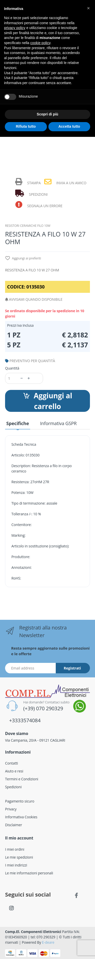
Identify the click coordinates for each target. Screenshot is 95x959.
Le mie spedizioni (19, 857)
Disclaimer (13, 824)
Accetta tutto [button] (69, 126)
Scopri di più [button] (47, 114)
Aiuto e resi (14, 771)
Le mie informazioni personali (29, 873)
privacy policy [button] (14, 28)
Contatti (11, 763)
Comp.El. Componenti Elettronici (33, 931)
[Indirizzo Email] (30, 668)
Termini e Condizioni (21, 779)
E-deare (48, 942)
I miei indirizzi (16, 865)
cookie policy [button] (40, 43)
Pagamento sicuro (19, 801)
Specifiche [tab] (17, 423)
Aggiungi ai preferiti (23, 258)
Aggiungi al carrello (47, 401)
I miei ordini (14, 849)
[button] (88, 8)
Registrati (72, 668)
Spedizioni (13, 786)
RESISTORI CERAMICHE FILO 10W (27, 226)
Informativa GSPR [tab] (58, 423)
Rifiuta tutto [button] (26, 126)
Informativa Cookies (21, 817)
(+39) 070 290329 (43, 708)
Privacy (10, 809)
